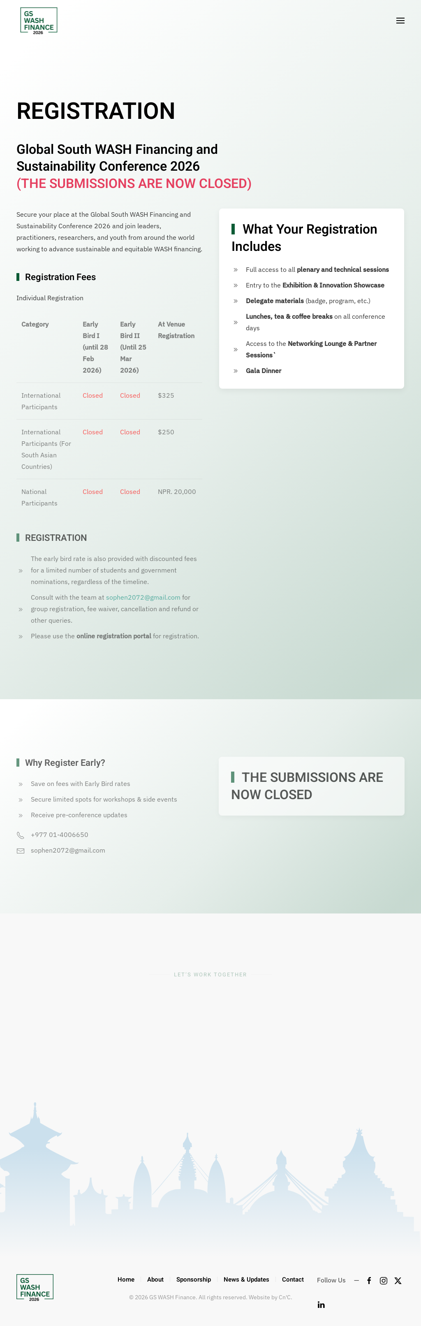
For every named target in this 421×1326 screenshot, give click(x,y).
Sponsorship (193, 1279)
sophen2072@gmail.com (143, 597)
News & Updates (246, 1279)
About (155, 1279)
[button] (400, 20)
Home (126, 1279)
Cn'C (285, 1297)
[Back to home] (36, 20)
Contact (293, 1279)
